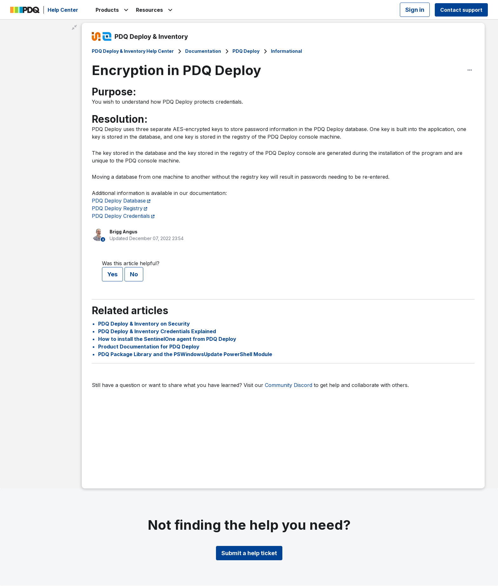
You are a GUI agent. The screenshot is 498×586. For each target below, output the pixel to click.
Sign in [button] (414, 9)
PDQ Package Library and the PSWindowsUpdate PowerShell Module (185, 354)
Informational (286, 51)
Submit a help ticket (249, 553)
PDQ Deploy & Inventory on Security (144, 324)
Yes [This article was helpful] (112, 274)
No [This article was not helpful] (134, 274)
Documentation (203, 51)
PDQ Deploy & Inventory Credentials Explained (157, 331)
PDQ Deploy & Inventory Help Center (133, 51)
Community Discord (288, 385)
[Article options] (469, 70)
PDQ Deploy (245, 51)
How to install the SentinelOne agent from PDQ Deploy (167, 339)
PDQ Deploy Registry (117, 208)
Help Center (63, 10)
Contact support (461, 10)
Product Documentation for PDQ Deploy (148, 346)
